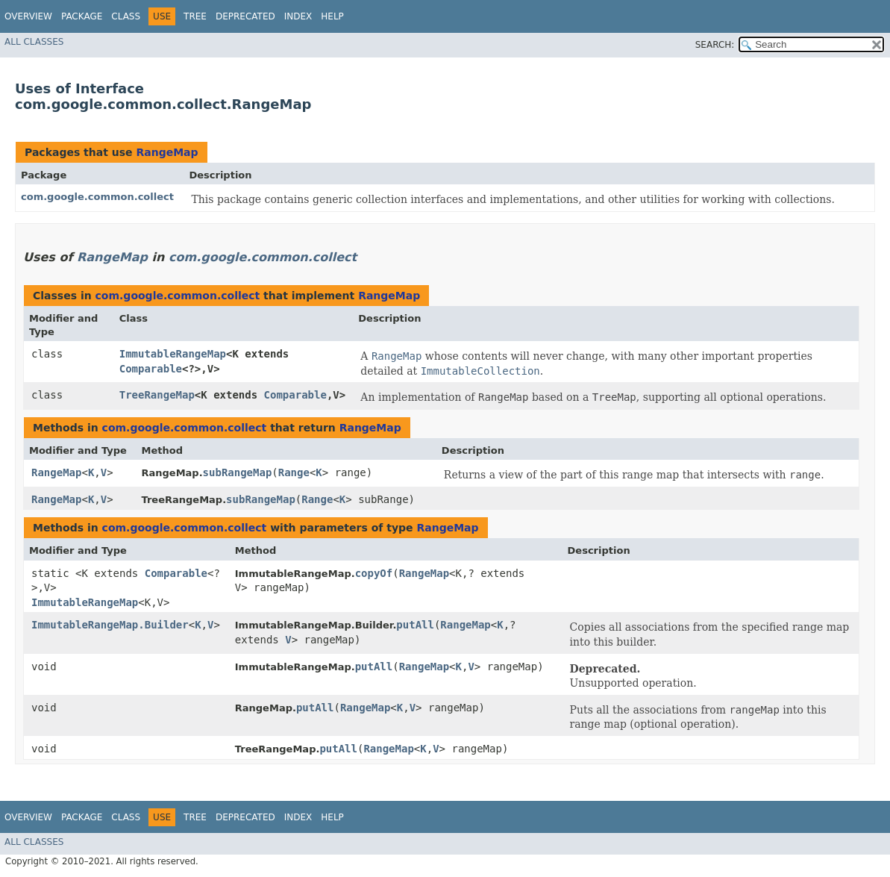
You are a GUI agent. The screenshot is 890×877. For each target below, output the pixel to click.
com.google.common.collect (97, 196)
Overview (28, 16)
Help (332, 16)
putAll (415, 625)
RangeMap (167, 152)
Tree (195, 16)
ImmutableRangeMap (172, 354)
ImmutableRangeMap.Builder (110, 625)
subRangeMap (237, 472)
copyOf (374, 573)
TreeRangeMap (157, 395)
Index (298, 16)
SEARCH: (715, 45)
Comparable (150, 369)
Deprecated (245, 16)
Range (294, 472)
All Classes (33, 42)
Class (125, 16)
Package (81, 16)
